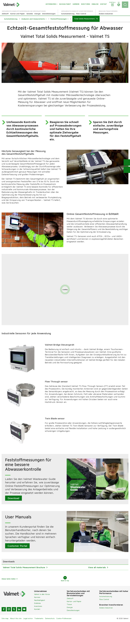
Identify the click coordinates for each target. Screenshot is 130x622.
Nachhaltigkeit (39, 600)
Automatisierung (105, 596)
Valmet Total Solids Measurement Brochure (24, 567)
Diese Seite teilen (10, 579)
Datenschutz (50, 618)
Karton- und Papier (74, 601)
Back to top (65, 578)
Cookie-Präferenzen (63, 618)
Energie (70, 607)
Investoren (38, 606)
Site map (5, 618)
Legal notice (28, 618)
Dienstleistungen (73, 610)
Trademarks (38, 618)
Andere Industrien (106, 608)
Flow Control (104, 599)
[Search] (125, 4)
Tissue (69, 604)
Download (13, 498)
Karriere (37, 597)
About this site (16, 618)
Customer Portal (17, 545)
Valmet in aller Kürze (42, 594)
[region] (65, 564)
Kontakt (37, 609)
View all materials (97, 567)
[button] (33, 19)
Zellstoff (70, 598)
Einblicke (37, 603)
